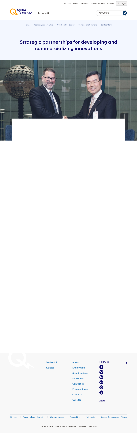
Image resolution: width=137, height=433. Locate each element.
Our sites (76, 400)
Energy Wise (78, 367)
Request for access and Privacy (114, 417)
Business (49, 367)
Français (110, 3)
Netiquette (90, 417)
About (75, 362)
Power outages (98, 3)
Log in (122, 3)
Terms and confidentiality (34, 417)
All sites (67, 3)
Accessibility (75, 417)
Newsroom (77, 378)
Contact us (85, 3)
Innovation (45, 13)
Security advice (80, 373)
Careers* (77, 394)
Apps (102, 400)
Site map (14, 417)
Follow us (104, 361)
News (75, 3)
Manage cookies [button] (57, 417)
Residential (51, 362)
